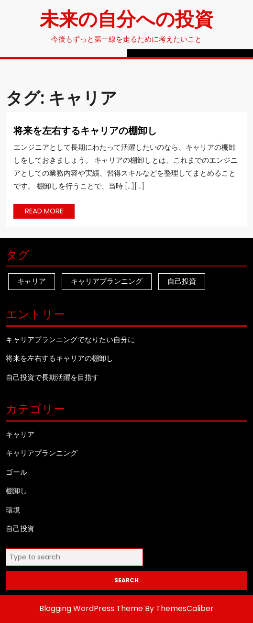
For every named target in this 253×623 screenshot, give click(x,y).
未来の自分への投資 (126, 18)
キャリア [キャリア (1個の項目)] (31, 281)
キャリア (20, 434)
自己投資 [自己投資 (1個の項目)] (181, 281)
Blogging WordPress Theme (91, 608)
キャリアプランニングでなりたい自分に (70, 339)
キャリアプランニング (41, 453)
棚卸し (16, 491)
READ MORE (50, 212)
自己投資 (20, 528)
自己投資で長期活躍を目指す (52, 377)
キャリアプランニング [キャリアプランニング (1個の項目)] (107, 281)
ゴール (16, 472)
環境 (13, 510)
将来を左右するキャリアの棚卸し (85, 129)
